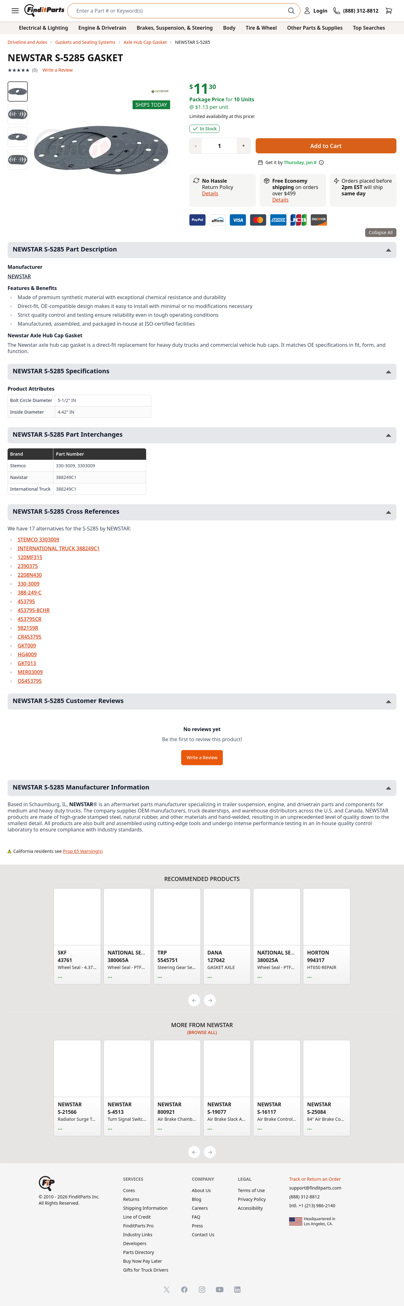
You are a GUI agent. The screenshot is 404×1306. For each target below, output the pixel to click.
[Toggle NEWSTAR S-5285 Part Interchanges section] (388, 435)
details (280, 200)
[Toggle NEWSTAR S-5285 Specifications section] (388, 372)
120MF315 (30, 557)
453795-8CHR (34, 610)
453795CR (29, 619)
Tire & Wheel (261, 27)
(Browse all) (202, 1032)
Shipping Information (145, 1208)
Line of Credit (137, 1217)
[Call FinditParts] (355, 10)
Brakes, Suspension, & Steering (175, 27)
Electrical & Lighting (43, 27)
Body (229, 27)
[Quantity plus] (243, 145)
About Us (201, 1190)
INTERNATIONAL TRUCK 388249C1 (59, 548)
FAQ (196, 1217)
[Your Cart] (388, 10)
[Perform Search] (291, 11)
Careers (200, 1208)
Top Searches (369, 27)
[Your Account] (315, 10)
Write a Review (57, 70)
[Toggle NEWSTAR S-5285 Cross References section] (388, 512)
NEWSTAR (19, 276)
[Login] (315, 10)
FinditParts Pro (138, 1226)
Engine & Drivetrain (102, 27)
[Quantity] (217, 145)
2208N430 (30, 574)
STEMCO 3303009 (38, 539)
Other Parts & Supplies (315, 27)
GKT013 (27, 663)
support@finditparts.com (315, 1188)
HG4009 (27, 654)
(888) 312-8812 (304, 1197)
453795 (26, 601)
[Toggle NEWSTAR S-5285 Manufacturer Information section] (388, 788)
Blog (196, 1199)
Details (210, 193)
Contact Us (203, 1235)
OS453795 (30, 680)
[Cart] (388, 10)
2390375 (28, 566)
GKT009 (27, 645)
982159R (28, 627)
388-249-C (29, 592)
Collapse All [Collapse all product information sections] (381, 232)
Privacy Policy (252, 1199)
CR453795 (29, 636)
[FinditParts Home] (45, 11)
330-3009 (28, 583)
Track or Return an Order (315, 1179)
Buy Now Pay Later (142, 1261)
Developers (134, 1243)
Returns (131, 1199)
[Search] (179, 10)
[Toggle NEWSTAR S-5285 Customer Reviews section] (388, 701)
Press (197, 1226)
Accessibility (250, 1208)
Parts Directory (138, 1252)
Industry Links (137, 1235)
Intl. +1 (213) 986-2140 (312, 1205)
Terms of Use (251, 1190)
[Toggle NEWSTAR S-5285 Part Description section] (388, 250)
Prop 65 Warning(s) (83, 851)
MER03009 (30, 672)
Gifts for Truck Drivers (145, 1270)
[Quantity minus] (196, 145)
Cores (129, 1190)
